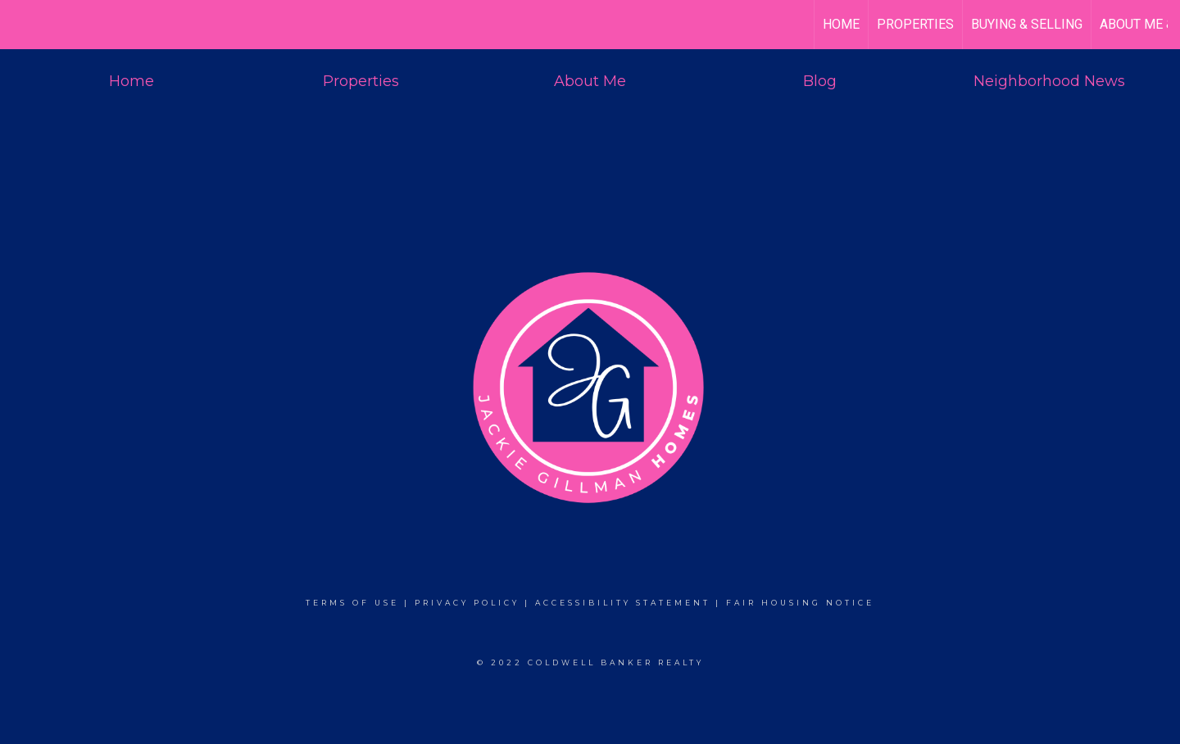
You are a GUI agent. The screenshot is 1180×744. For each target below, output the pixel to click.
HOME (841, 24)
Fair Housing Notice (800, 602)
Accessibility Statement (622, 602)
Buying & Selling (1026, 24)
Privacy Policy (467, 602)
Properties (915, 24)
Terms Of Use (352, 602)
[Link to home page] (21, 24)
